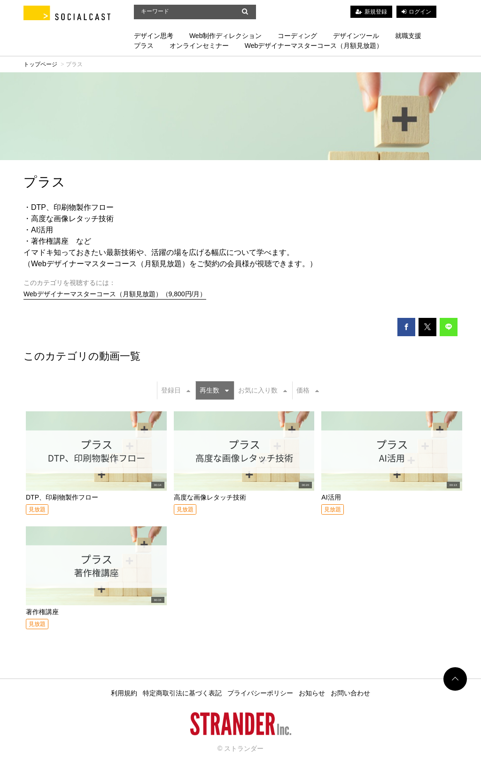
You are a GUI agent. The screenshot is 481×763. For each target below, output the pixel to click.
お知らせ (312, 693)
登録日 (175, 390)
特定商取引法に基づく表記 (182, 693)
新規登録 (376, 11)
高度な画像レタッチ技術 (210, 497)
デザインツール (356, 35)
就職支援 (408, 35)
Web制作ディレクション (225, 35)
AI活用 (331, 497)
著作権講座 (42, 612)
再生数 (214, 390)
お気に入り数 (262, 390)
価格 (307, 390)
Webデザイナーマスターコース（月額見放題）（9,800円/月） (114, 294)
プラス (144, 45)
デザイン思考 (153, 35)
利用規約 (124, 693)
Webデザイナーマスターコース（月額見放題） (314, 45)
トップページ (40, 64)
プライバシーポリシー (260, 693)
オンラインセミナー (199, 45)
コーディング (297, 35)
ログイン (420, 11)
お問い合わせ (350, 693)
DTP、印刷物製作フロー (62, 497)
